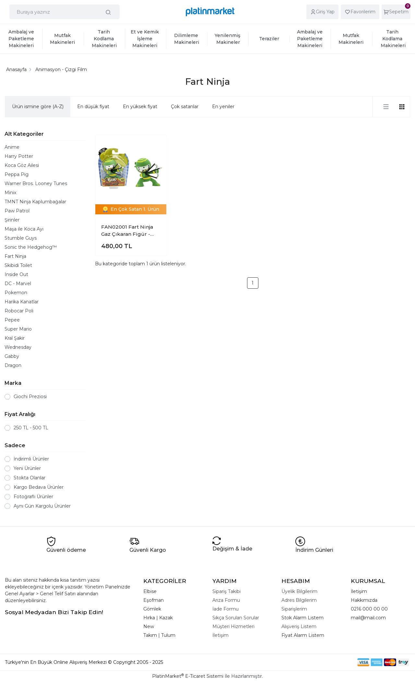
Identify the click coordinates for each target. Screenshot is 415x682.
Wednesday (18, 347)
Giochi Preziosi (30, 396)
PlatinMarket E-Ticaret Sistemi (187, 676)
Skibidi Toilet (18, 265)
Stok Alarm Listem (302, 618)
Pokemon (16, 293)
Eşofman (153, 600)
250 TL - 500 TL (31, 428)
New (148, 626)
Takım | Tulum (159, 635)
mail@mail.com (368, 618)
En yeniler (223, 106)
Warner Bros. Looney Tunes (36, 183)
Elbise (150, 591)
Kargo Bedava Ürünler (39, 487)
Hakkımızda (364, 600)
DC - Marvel (18, 283)
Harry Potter (19, 156)
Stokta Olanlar (29, 478)
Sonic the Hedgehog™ (31, 247)
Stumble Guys (21, 238)
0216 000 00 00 (369, 609)
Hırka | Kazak (158, 618)
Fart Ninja (15, 256)
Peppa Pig (17, 174)
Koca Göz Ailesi (22, 165)
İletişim (359, 591)
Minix (10, 193)
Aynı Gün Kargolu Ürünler (42, 506)
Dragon (13, 365)
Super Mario (18, 329)
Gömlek (152, 609)
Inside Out (16, 274)
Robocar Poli (19, 311)
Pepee (12, 320)
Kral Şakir (15, 338)
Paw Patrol (17, 211)
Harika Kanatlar (22, 302)
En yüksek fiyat (140, 106)
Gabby (12, 356)
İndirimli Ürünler (31, 459)
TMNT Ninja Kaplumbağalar (35, 202)
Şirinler (12, 220)
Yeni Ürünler (27, 468)
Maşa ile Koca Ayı (24, 229)
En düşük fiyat (93, 106)
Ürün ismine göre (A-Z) (38, 106)
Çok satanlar (184, 106)
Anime (12, 147)
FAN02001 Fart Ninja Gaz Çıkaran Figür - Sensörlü (127, 231)
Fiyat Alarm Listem (302, 635)
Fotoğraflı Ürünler (33, 496)
